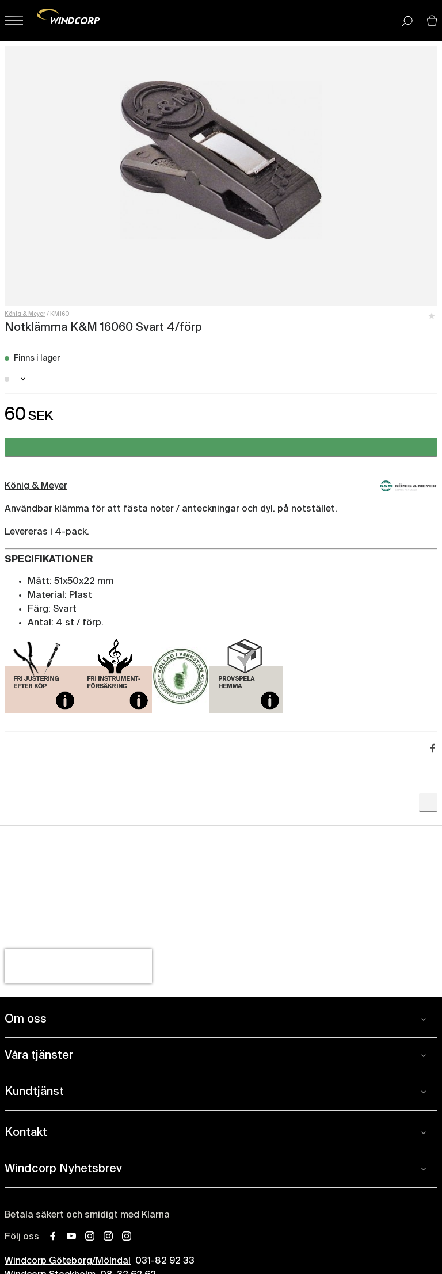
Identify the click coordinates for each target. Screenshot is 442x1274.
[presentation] (78, 966)
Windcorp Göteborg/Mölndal (68, 1261)
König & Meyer (25, 314)
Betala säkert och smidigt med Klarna (87, 1215)
